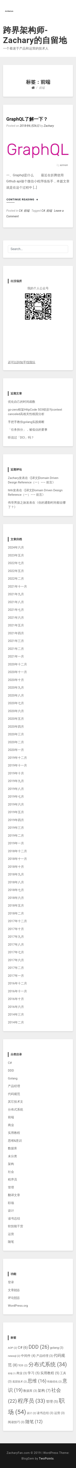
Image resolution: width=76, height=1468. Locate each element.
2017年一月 (16, 976)
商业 (11, 1125)
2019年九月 (16, 781)
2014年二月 (16, 1022)
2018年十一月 (17, 859)
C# (20, 210)
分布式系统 (15, 1109)
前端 (26, 210)
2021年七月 (16, 610)
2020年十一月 (17, 672)
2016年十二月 (17, 983)
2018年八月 (16, 882)
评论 (13, 1298)
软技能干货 (15, 1226)
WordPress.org (18, 1305)
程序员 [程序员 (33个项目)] (31, 1401)
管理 (11, 1187)
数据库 (12, 1148)
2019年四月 (16, 820)
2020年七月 (16, 703)
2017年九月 (16, 937)
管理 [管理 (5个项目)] (52, 1401)
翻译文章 (14, 1195)
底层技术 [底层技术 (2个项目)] (19, 1381)
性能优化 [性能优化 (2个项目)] (54, 1381)
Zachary (49, 126)
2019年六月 (16, 804)
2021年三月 (16, 641)
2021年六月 (16, 617)
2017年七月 (16, 952)
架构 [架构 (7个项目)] (44, 1390)
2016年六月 (16, 1007)
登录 (11, 1282)
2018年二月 (16, 913)
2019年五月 (16, 812)
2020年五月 (16, 719)
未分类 (12, 1156)
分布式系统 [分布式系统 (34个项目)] (47, 1364)
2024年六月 (16, 547)
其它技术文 (15, 1101)
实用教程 (14, 1133)
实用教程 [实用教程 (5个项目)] (49, 1373)
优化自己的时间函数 (21, 402)
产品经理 (14, 1086)
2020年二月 (16, 742)
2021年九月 (16, 594)
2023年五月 (16, 555)
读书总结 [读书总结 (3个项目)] (45, 1413)
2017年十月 (16, 929)
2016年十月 (16, 999)
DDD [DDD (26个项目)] (39, 1347)
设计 (11, 1210)
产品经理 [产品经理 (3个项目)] (44, 1356)
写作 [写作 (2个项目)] (23, 1365)
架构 (11, 1164)
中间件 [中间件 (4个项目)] (28, 1356)
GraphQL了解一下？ (27, 119)
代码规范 (14, 1094)
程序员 (12, 1179)
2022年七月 (16, 563)
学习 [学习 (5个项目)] (34, 1373)
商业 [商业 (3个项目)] (21, 1373)
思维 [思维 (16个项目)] (37, 1381)
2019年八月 (16, 789)
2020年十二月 (17, 664)
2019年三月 (16, 828)
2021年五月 (16, 625)
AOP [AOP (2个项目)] (12, 1347)
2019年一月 (16, 843)
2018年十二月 (17, 851)
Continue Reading (22, 199)
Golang (12, 1078)
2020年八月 (16, 695)
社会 (11, 1172)
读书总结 (14, 1218)
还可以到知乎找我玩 (21, 362)
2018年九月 (16, 874)
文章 (13, 1290)
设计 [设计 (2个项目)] (31, 1413)
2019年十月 (16, 773)
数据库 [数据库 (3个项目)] (30, 1391)
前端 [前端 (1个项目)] (12, 1373)
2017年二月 (16, 968)
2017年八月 (16, 944)
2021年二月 (16, 649)
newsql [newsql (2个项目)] (14, 1355)
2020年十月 (16, 680)
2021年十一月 (17, 586)
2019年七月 (16, 796)
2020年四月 (16, 726)
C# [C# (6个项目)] (23, 1347)
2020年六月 (16, 711)
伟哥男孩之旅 (17, 502)
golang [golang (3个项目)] (56, 1348)
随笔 (11, 1242)
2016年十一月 (17, 991)
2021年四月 (16, 633)
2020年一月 (16, 750)
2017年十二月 (17, 921)
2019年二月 (16, 835)
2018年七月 (16, 890)
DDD (11, 1070)
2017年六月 (16, 960)
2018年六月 (16, 898)
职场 (11, 1203)
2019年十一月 (17, 765)
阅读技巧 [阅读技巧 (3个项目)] (16, 1422)
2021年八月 (16, 602)
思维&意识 (15, 1140)
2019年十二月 (17, 758)
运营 (11, 1234)
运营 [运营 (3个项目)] (59, 1413)
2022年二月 (16, 578)
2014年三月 (16, 1014)
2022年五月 (16, 571)
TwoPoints (46, 1458)
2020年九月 (16, 687)
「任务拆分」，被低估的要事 (27, 429)
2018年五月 (16, 905)
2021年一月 (16, 656)
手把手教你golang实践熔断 (26, 422)
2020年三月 (16, 734)
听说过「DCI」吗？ (21, 437)
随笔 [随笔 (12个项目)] (34, 1421)
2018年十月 (16, 867)
